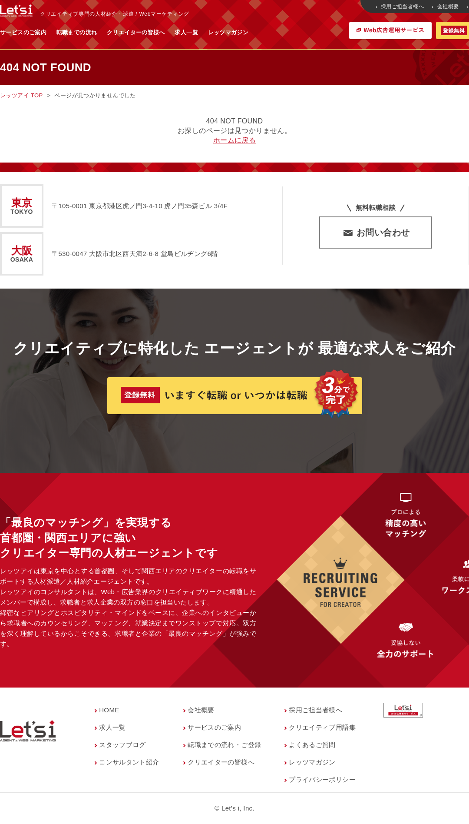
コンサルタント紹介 (129, 762)
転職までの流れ (162, 32)
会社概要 (446, 6)
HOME (109, 710)
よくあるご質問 (312, 744)
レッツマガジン (314, 32)
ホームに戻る (234, 140)
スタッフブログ (122, 744)
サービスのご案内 (109, 32)
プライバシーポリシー (322, 779)
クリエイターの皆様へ (221, 32)
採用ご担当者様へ (400, 6)
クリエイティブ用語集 (322, 727)
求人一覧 (272, 32)
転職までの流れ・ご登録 (224, 744)
